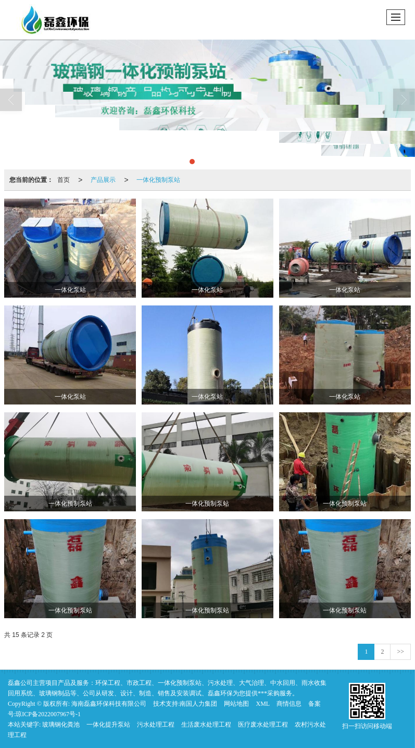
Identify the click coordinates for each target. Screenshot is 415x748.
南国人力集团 (198, 703)
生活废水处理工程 (206, 724)
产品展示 (103, 179)
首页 (63, 179)
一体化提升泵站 (108, 724)
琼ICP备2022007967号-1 (48, 714)
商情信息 (288, 703)
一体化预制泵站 (158, 179)
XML (263, 703)
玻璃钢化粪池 (61, 724)
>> (400, 651)
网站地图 (236, 703)
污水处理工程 (155, 724)
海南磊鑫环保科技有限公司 (108, 703)
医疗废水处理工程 (263, 724)
